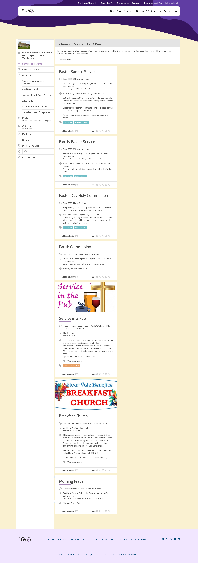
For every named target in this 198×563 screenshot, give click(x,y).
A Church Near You (106, 3)
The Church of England (87, 3)
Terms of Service (104, 555)
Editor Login (171, 3)
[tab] (69, 131)
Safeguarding (170, 11)
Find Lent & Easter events (148, 11)
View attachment (75, 361)
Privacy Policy (91, 555)
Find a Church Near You (121, 11)
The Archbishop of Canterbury (128, 3)
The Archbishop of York (153, 3)
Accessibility (140, 539)
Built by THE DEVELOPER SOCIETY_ (126, 555)
